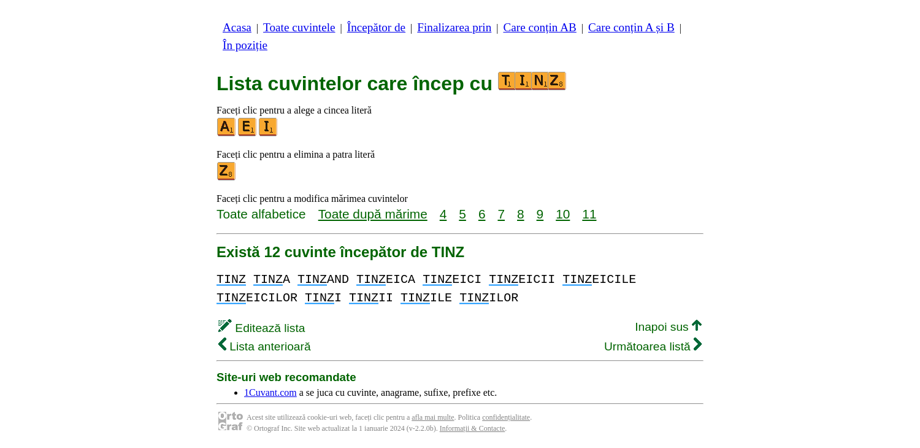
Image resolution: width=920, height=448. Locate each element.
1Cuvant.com (270, 392)
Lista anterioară (264, 346)
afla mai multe (433, 417)
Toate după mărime (372, 214)
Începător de (376, 27)
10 (563, 214)
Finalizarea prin (454, 27)
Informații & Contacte (472, 428)
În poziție (245, 45)
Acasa (237, 27)
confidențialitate (506, 417)
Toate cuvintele (299, 27)
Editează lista (261, 328)
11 (589, 214)
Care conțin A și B (631, 27)
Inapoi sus (668, 326)
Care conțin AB (539, 27)
